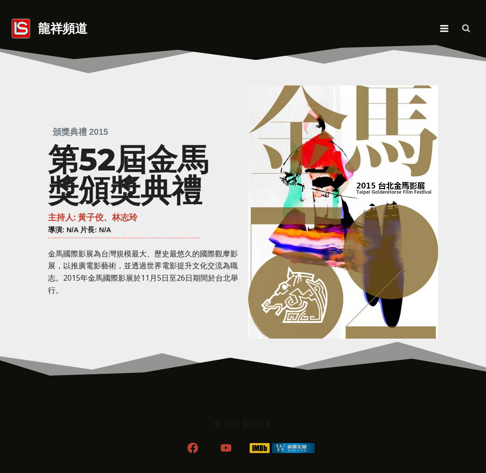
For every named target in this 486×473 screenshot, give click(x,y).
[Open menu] (444, 28)
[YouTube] (226, 448)
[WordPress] (293, 448)
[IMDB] (260, 448)
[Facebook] (192, 448)
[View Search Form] (466, 28)
